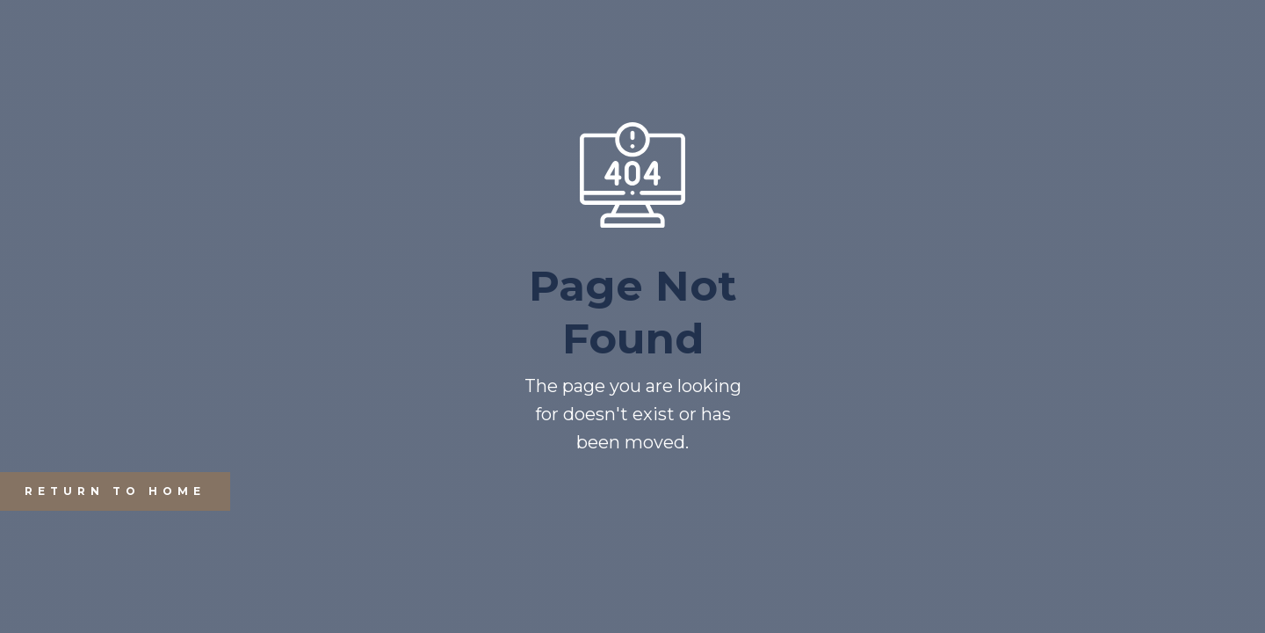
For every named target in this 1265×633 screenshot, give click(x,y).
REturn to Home (103, 491)
